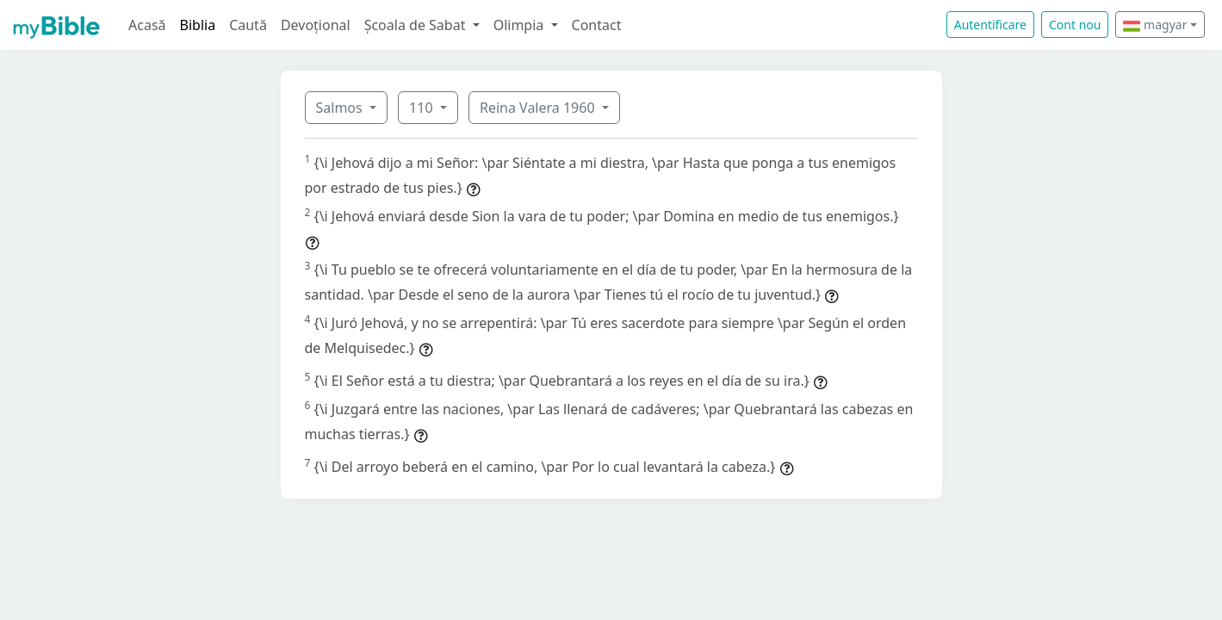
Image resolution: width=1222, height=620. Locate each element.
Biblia (198, 25)
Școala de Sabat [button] (416, 25)
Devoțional (315, 25)
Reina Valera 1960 (539, 107)
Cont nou (1075, 24)
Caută (248, 25)
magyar (1155, 24)
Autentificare (990, 24)
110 (423, 107)
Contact (597, 25)
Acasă (147, 25)
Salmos (341, 107)
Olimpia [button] (520, 25)
